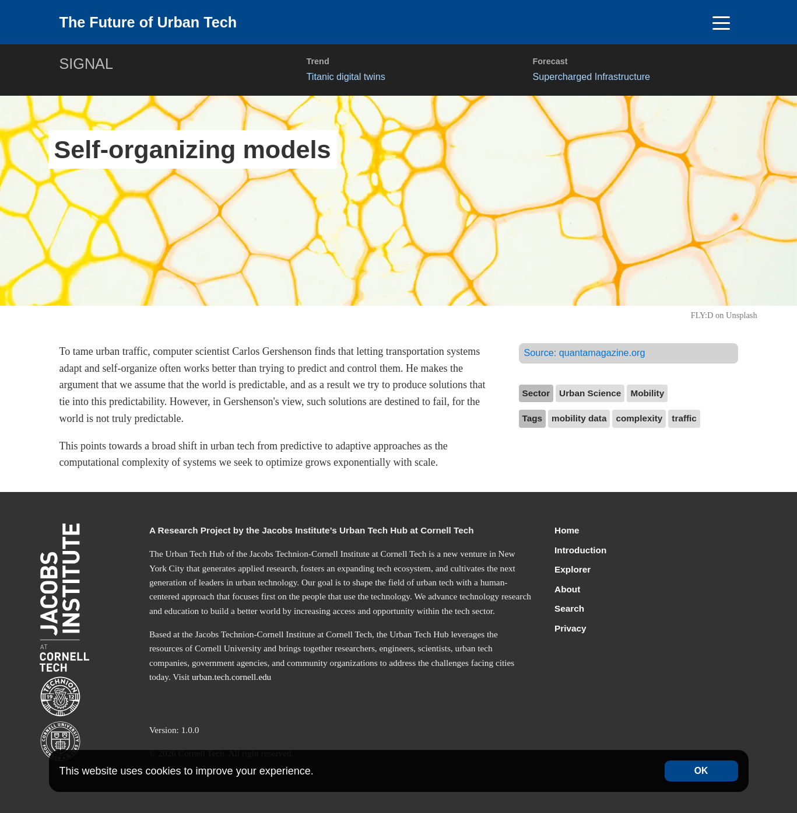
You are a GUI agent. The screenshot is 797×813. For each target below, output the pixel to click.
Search (569, 608)
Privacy (570, 628)
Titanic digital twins (346, 76)
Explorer (572, 569)
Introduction (580, 550)
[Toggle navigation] (721, 22)
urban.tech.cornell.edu (231, 677)
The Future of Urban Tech (148, 22)
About (567, 589)
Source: (584, 352)
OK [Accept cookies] (701, 771)
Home (567, 530)
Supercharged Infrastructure (592, 76)
